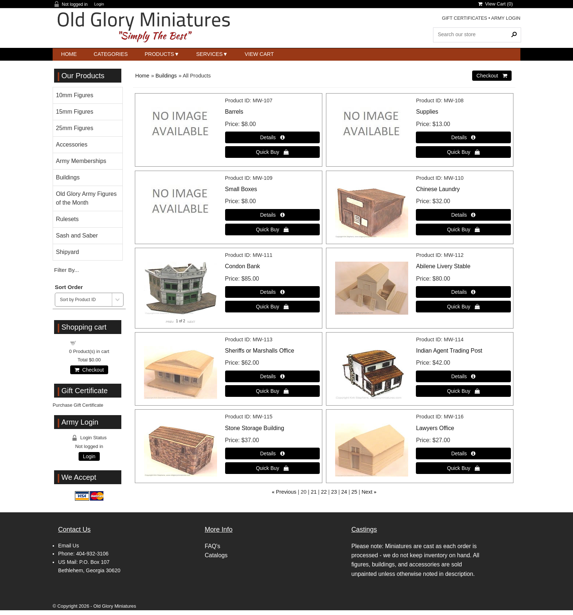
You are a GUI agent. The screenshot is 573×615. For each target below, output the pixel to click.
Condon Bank (242, 266)
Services (209, 54)
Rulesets (67, 219)
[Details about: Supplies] (463, 137)
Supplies (427, 112)
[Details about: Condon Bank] (272, 292)
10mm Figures (74, 95)
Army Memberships (81, 161)
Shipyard (67, 252)
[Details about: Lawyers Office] (463, 453)
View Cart (259, 54)
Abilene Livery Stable (443, 266)
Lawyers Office (435, 428)
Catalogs (216, 555)
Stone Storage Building (254, 428)
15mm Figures (74, 112)
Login (99, 4)
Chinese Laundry (438, 189)
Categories (111, 54)
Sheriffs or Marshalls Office (259, 351)
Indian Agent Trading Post (449, 351)
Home (69, 54)
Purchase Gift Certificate (78, 405)
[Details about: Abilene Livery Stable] (463, 292)
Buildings (166, 76)
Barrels (234, 112)
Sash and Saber (77, 235)
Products (159, 54)
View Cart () (495, 4)
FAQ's (212, 546)
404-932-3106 (92, 554)
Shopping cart (93, 342)
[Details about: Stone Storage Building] (272, 453)
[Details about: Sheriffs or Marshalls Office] (272, 376)
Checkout (89, 369)
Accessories (71, 144)
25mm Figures (74, 128)
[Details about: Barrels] (272, 137)
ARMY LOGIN (505, 18)
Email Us (68, 545)
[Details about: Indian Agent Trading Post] (463, 376)
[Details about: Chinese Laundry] (463, 215)
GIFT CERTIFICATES (464, 18)
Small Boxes (241, 189)
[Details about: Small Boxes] (272, 215)
